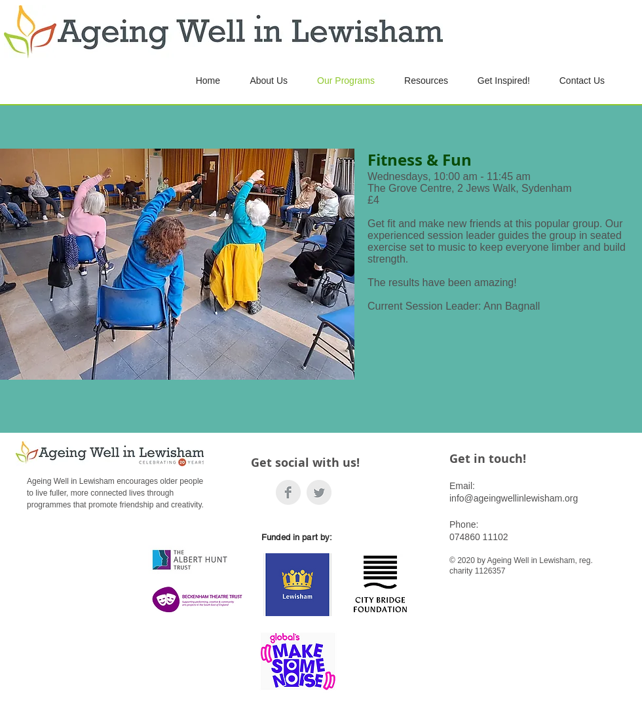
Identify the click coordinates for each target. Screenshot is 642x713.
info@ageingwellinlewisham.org (513, 498)
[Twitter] (319, 492)
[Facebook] (288, 492)
